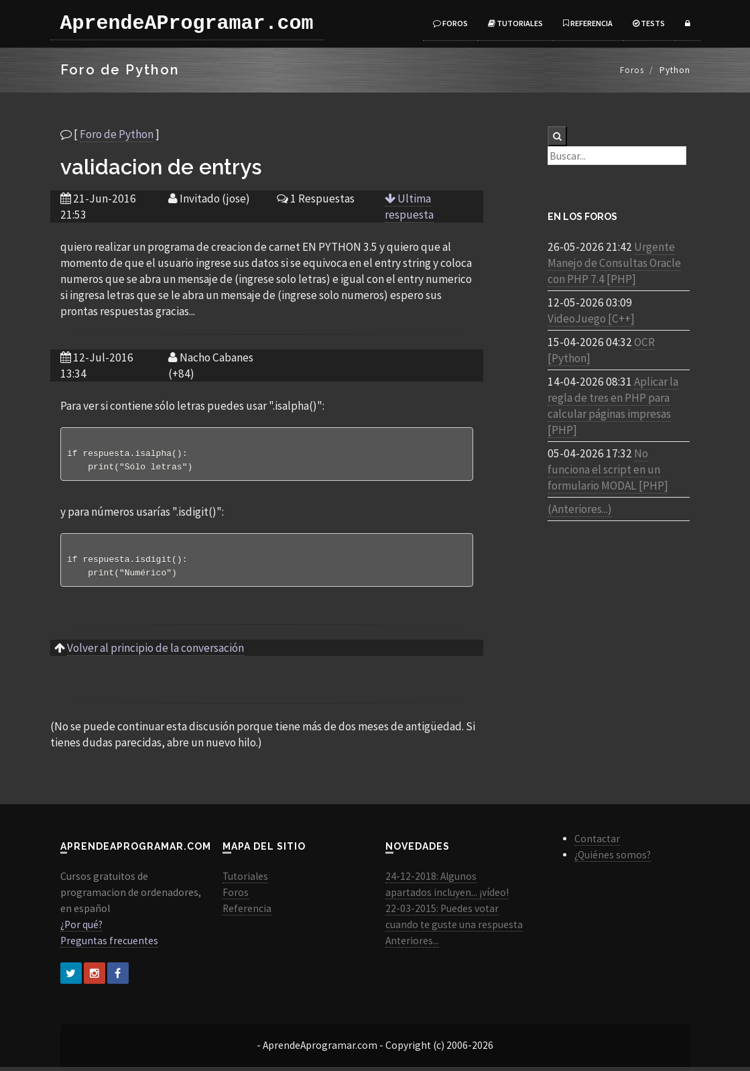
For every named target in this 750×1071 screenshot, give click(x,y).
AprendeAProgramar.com (187, 23)
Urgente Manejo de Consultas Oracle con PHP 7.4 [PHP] (614, 262)
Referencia (588, 23)
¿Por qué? (81, 928)
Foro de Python (116, 134)
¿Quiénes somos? (612, 858)
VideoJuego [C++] (591, 318)
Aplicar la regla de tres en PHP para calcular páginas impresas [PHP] (613, 405)
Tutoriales (515, 23)
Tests (649, 23)
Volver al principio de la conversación (155, 651)
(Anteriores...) (580, 509)
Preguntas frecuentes (109, 944)
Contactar (597, 842)
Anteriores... (412, 944)
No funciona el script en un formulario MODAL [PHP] (608, 469)
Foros (450, 23)
